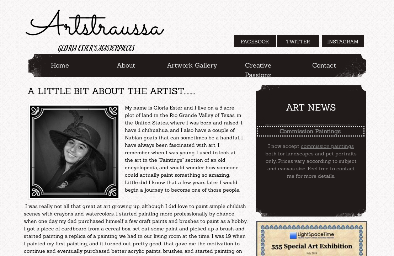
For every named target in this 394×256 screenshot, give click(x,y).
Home (60, 65)
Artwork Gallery (192, 65)
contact (345, 168)
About (126, 65)
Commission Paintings (310, 131)
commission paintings (327, 146)
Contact (324, 65)
